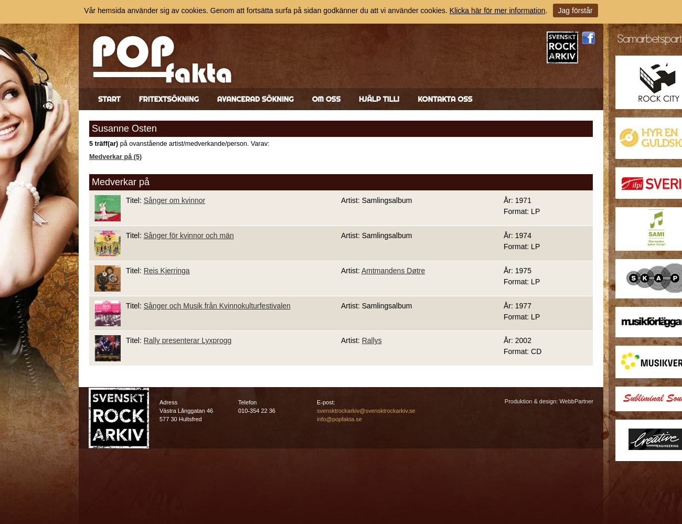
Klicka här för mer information (498, 10)
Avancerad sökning (255, 99)
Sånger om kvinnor (175, 200)
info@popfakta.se (339, 419)
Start (109, 99)
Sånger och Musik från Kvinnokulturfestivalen (217, 306)
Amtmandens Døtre (393, 270)
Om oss (326, 99)
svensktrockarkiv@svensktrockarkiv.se (366, 411)
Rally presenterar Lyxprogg (188, 340)
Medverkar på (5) (115, 157)
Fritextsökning (169, 99)
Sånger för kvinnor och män (189, 235)
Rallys (372, 340)
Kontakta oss (445, 99)
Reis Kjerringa (167, 270)
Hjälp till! (379, 99)
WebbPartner (576, 401)
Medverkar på (121, 182)
